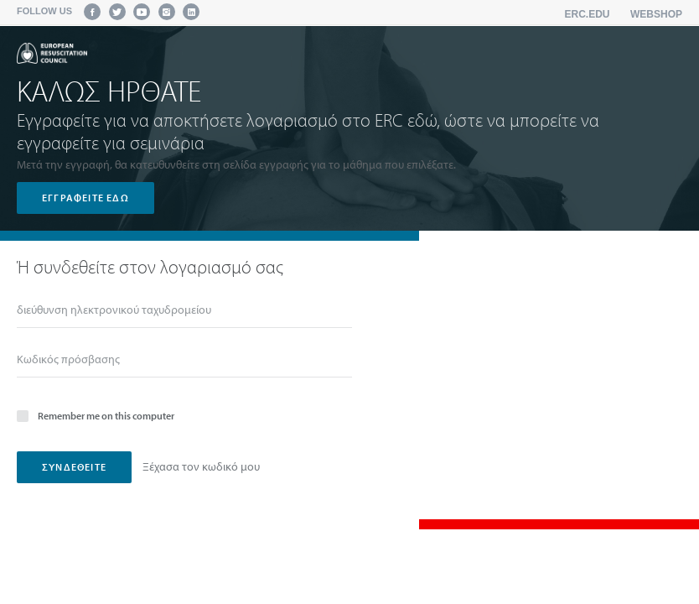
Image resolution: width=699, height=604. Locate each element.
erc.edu (587, 14)
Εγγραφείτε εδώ (85, 197)
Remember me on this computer (95, 415)
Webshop (656, 14)
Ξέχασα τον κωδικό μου (201, 466)
